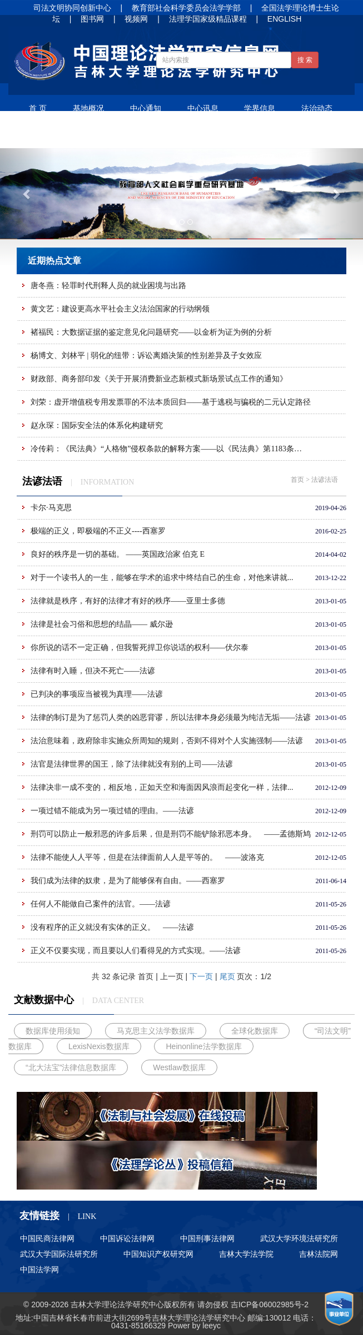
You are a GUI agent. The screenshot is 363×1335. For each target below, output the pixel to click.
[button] (27, 193)
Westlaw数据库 (179, 1067)
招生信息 (274, 134)
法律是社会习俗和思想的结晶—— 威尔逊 (102, 624)
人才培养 (217, 134)
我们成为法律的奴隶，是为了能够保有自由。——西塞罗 (128, 880)
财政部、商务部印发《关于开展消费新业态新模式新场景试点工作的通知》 (159, 379)
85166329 (148, 1325)
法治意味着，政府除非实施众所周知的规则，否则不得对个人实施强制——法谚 (167, 741)
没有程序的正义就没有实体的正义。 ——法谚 (112, 927)
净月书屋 (160, 134)
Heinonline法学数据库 (203, 1046)
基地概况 (88, 108)
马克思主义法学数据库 (156, 1030)
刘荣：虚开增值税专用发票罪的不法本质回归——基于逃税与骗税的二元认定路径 (171, 402)
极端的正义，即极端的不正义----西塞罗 (98, 531)
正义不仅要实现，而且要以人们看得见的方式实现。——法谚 (136, 950)
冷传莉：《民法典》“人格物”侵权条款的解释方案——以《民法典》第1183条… (166, 449)
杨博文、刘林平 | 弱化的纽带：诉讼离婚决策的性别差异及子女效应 (146, 355)
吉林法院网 (318, 1254)
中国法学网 (39, 1269)
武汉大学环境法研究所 (299, 1238)
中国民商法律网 (47, 1238)
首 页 (38, 108)
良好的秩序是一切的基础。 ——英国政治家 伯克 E (118, 554)
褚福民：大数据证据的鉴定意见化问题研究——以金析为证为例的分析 (151, 332)
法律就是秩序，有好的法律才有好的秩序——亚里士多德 (128, 601)
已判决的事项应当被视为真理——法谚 (97, 694)
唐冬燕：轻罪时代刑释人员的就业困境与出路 (108, 285)
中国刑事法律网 (207, 1238)
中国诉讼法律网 (127, 1238)
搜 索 (304, 60)
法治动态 (316, 108)
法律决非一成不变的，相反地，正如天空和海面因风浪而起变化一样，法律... (162, 787)
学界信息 (259, 108)
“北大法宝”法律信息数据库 (71, 1067)
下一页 (201, 976)
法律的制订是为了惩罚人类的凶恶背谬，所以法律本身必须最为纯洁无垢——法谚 (171, 717)
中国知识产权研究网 (158, 1254)
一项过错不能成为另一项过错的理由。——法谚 (112, 811)
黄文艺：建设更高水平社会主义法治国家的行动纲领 (120, 309)
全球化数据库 (254, 1030)
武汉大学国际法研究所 (59, 1254)
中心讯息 (202, 108)
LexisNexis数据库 (99, 1046)
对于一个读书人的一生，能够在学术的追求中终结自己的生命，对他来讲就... (162, 577)
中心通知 (145, 108)
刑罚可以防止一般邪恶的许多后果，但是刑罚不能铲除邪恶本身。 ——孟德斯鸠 (171, 834)
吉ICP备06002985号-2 (270, 1304)
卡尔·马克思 (51, 507)
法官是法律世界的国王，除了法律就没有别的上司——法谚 (132, 764)
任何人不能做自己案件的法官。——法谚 (101, 904)
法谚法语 (102, 134)
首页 (297, 479)
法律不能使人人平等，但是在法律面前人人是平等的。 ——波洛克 (147, 857)
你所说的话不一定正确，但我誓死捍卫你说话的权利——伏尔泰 (139, 647)
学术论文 (45, 134)
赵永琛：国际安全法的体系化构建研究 (97, 425)
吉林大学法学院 (246, 1254)
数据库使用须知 (53, 1030)
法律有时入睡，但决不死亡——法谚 (93, 671)
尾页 (227, 976)
